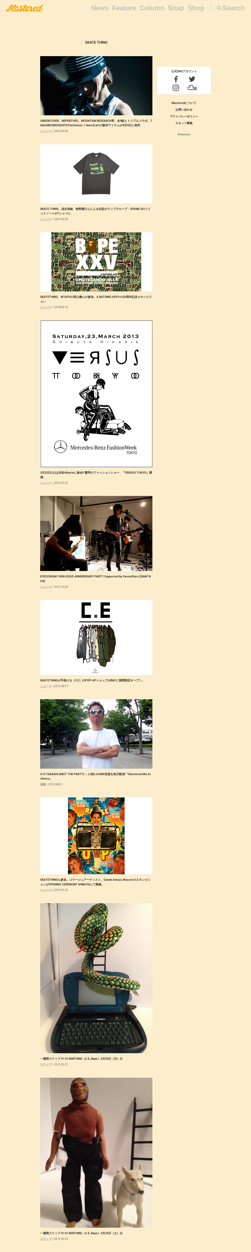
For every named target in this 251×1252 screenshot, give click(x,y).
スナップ (46, 1064)
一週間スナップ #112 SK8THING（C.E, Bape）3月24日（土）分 (81, 1233)
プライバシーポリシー (184, 116)
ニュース (46, 131)
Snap (176, 8)
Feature (124, 8)
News (100, 8)
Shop (196, 8)
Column (152, 8)
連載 (43, 784)
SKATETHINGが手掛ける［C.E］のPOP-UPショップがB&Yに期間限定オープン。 (92, 680)
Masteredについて (184, 103)
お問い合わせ (184, 109)
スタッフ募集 (184, 123)
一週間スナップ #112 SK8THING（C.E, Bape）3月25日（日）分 (81, 1058)
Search (234, 8)
